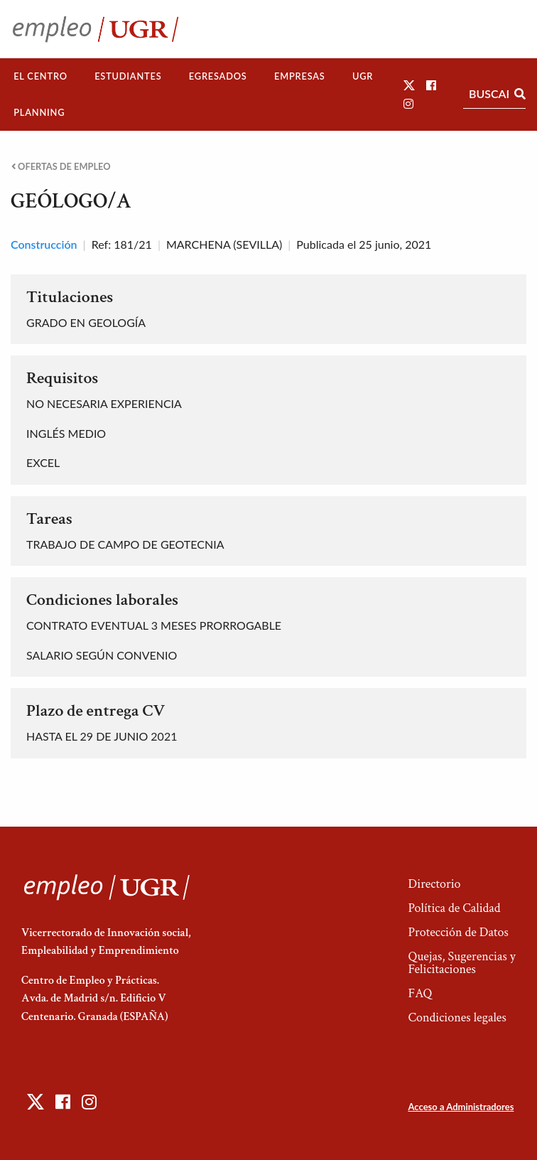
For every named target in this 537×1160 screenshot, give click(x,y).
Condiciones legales (457, 1017)
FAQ (420, 993)
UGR (362, 76)
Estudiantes (127, 76)
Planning (39, 112)
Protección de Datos (458, 932)
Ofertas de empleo (61, 166)
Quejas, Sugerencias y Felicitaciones (461, 962)
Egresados (218, 76)
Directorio (434, 884)
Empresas (299, 76)
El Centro (40, 76)
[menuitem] (40, 76)
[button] (409, 85)
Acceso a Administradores (461, 1106)
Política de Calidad (454, 908)
